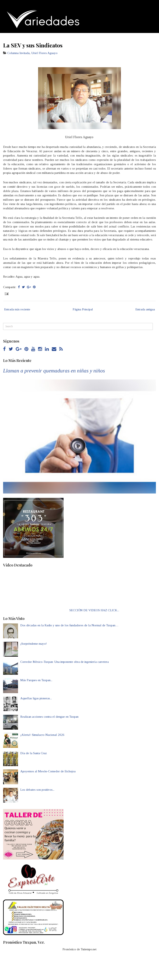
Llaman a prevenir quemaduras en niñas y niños (54, 370)
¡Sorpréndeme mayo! (33, 643)
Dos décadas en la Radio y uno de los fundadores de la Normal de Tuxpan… (69, 625)
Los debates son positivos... (37, 789)
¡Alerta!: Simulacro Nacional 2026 (42, 734)
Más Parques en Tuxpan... (36, 680)
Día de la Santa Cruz (33, 753)
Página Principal (83, 309)
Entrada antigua (145, 309)
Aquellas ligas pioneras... (36, 698)
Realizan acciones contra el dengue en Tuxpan (49, 716)
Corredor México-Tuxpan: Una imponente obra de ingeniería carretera (64, 661)
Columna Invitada (18, 53)
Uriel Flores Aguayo (44, 53)
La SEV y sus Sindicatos (33, 45)
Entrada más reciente (17, 309)
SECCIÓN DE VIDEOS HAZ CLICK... (94, 610)
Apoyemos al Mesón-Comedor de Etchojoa (48, 771)
